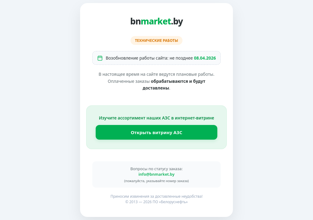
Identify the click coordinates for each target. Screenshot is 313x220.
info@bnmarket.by (156, 174)
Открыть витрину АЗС (156, 132)
